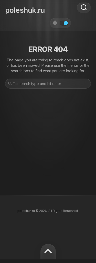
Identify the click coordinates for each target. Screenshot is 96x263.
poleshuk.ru (25, 10)
